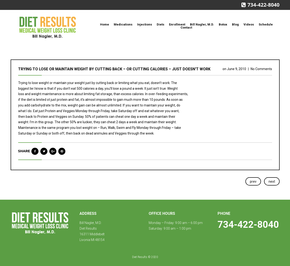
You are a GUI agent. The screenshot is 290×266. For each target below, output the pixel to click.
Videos (249, 24)
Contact (186, 27)
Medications (123, 24)
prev (253, 181)
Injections (144, 24)
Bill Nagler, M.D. (202, 24)
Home (104, 24)
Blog (235, 24)
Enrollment (177, 24)
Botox (223, 24)
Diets (160, 24)
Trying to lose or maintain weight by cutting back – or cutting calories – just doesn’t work (114, 69)
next (272, 181)
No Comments (261, 69)
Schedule (266, 24)
